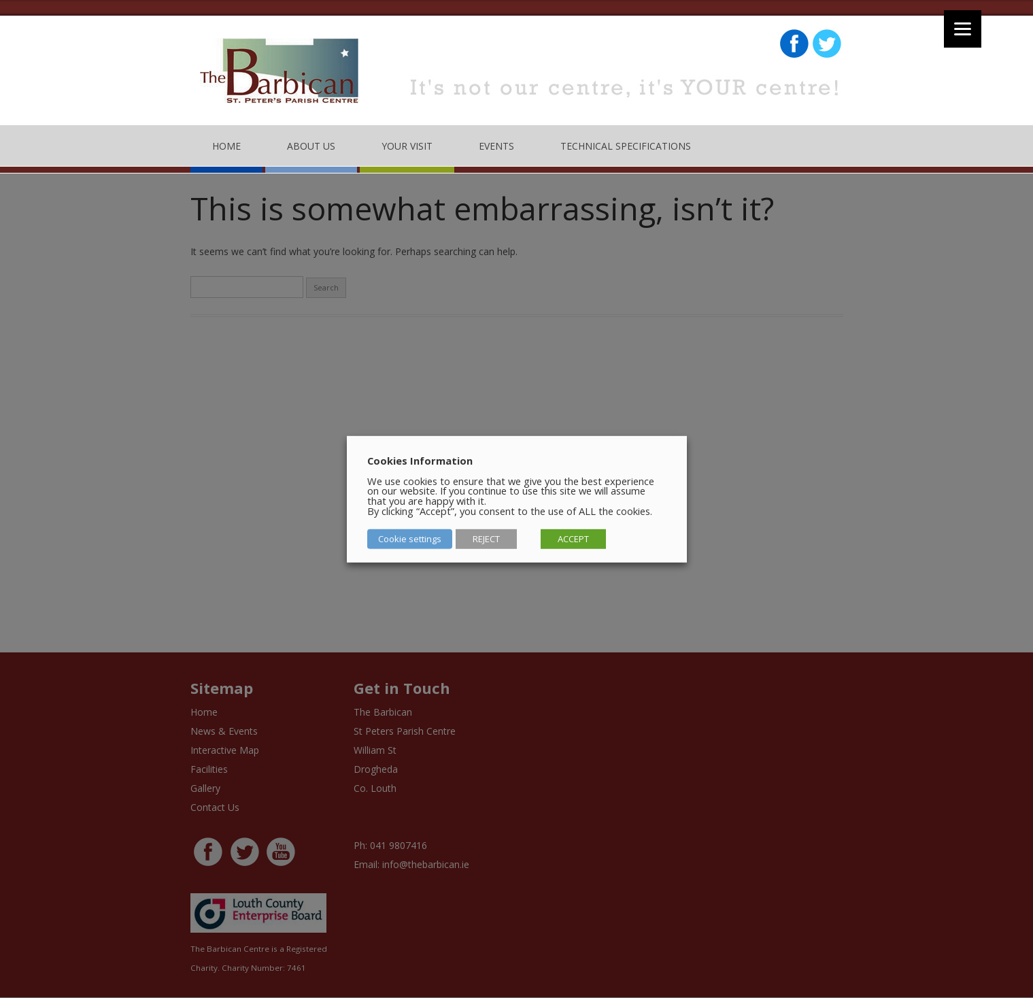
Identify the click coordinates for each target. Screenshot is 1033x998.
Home (226, 145)
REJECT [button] (486, 539)
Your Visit (407, 145)
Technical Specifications (625, 145)
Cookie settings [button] (409, 539)
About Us (311, 145)
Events (496, 145)
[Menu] (962, 29)
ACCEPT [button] (573, 539)
